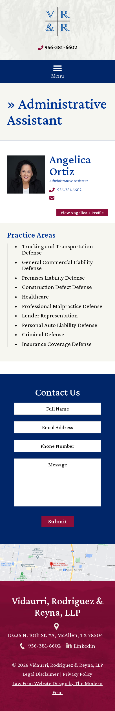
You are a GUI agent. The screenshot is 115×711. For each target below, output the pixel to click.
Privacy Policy (77, 674)
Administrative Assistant (68, 180)
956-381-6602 (61, 47)
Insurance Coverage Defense (57, 344)
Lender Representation (50, 315)
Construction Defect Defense (57, 287)
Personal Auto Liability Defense (59, 325)
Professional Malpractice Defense (62, 306)
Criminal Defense (43, 334)
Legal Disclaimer (41, 674)
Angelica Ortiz (70, 165)
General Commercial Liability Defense (57, 265)
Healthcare (35, 296)
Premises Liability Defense (53, 277)
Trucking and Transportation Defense (57, 249)
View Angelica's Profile (82, 212)
